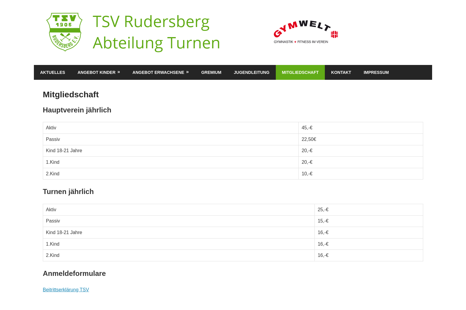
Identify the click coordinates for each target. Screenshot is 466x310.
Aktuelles (52, 72)
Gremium (211, 72)
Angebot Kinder (97, 72)
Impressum (376, 72)
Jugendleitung (252, 72)
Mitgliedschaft (300, 72)
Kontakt (341, 72)
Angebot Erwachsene (158, 72)
